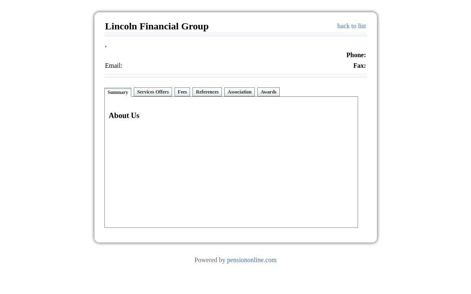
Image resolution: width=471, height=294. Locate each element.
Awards (268, 92)
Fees (182, 92)
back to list (351, 25)
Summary (118, 92)
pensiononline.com (251, 259)
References (207, 92)
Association (240, 92)
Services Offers (153, 92)
